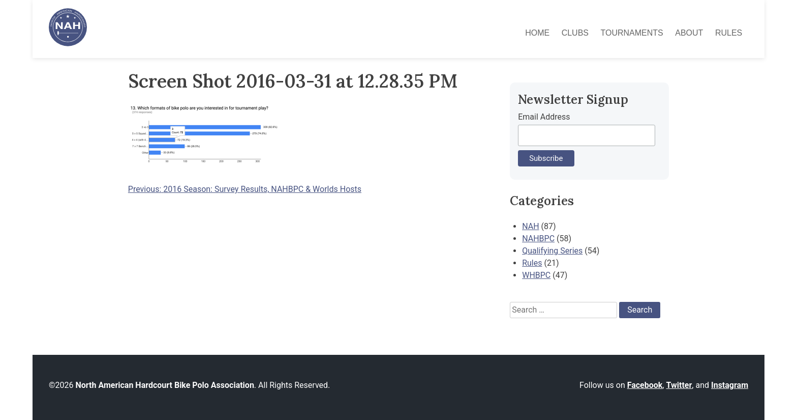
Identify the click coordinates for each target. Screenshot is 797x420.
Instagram (729, 385)
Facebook (645, 385)
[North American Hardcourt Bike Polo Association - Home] (68, 43)
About (689, 33)
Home (537, 33)
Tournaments (632, 33)
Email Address (544, 117)
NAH (530, 226)
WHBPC (536, 275)
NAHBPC (538, 238)
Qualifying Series (552, 251)
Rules (728, 33)
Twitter (679, 385)
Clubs (575, 33)
